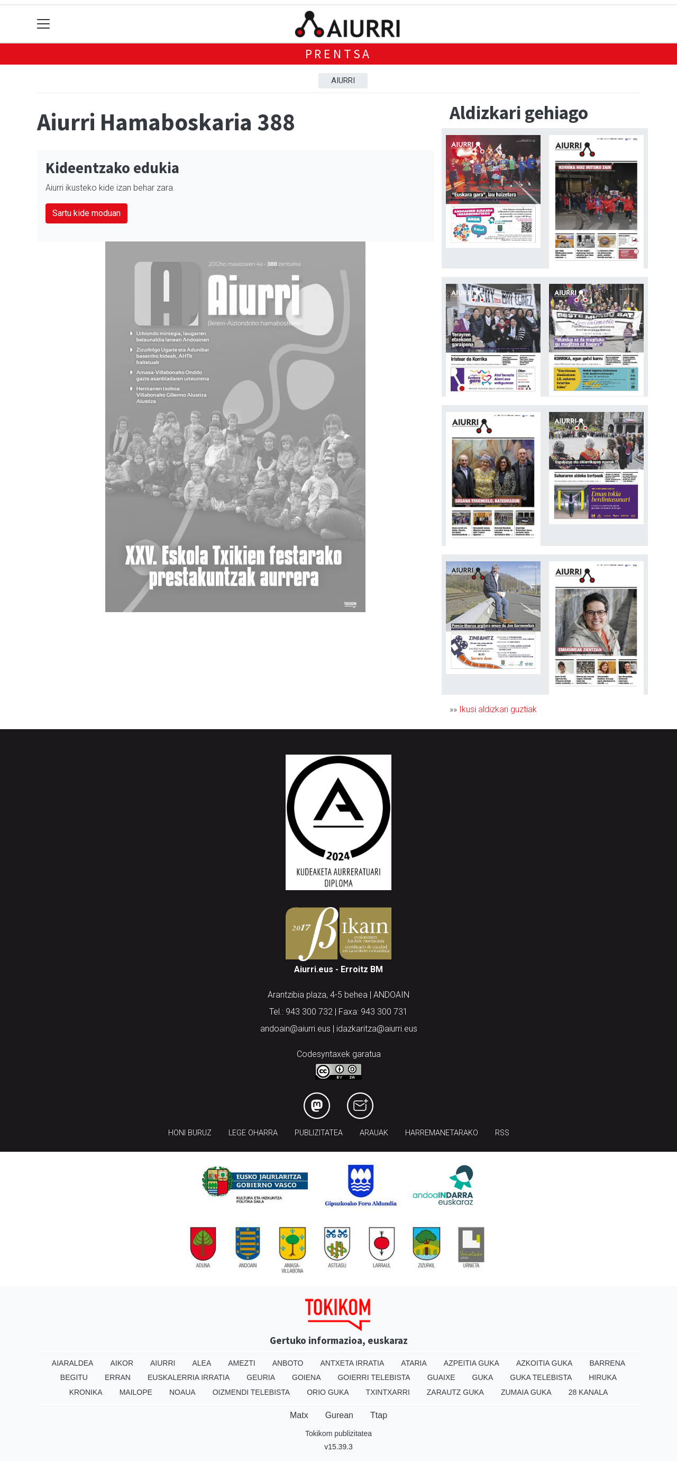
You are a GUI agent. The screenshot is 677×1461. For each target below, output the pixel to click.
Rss (502, 1132)
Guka (482, 1377)
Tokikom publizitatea (338, 1433)
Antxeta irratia (353, 1363)
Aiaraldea (73, 1363)
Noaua (182, 1392)
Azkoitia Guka (544, 1363)
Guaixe (441, 1377)
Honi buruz (190, 1132)
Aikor (121, 1363)
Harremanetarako (441, 1132)
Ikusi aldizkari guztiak (498, 709)
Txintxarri (388, 1392)
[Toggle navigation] (43, 24)
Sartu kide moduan (86, 213)
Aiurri (343, 80)
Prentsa (338, 54)
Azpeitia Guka (471, 1363)
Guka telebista (541, 1377)
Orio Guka (328, 1392)
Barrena (607, 1363)
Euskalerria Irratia (189, 1377)
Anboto (288, 1363)
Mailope (136, 1392)
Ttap (378, 1415)
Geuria (260, 1377)
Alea (201, 1363)
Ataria (414, 1363)
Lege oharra (253, 1132)
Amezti (241, 1363)
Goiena (306, 1377)
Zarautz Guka (455, 1392)
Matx (299, 1415)
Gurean (339, 1415)
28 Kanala (588, 1392)
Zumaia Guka (526, 1392)
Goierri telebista (373, 1377)
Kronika (86, 1392)
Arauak (374, 1132)
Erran (118, 1377)
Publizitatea (319, 1132)
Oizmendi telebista (251, 1392)
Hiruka (603, 1377)
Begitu (74, 1377)
